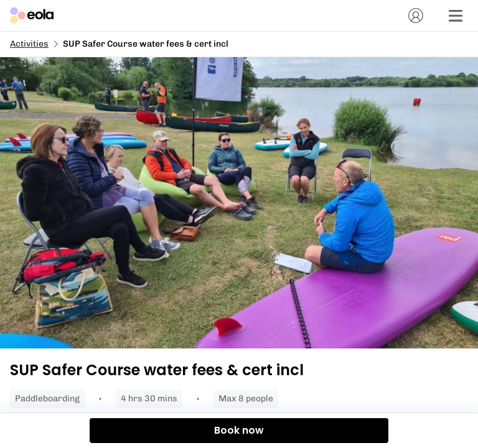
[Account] (415, 15)
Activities (29, 44)
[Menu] (455, 15)
